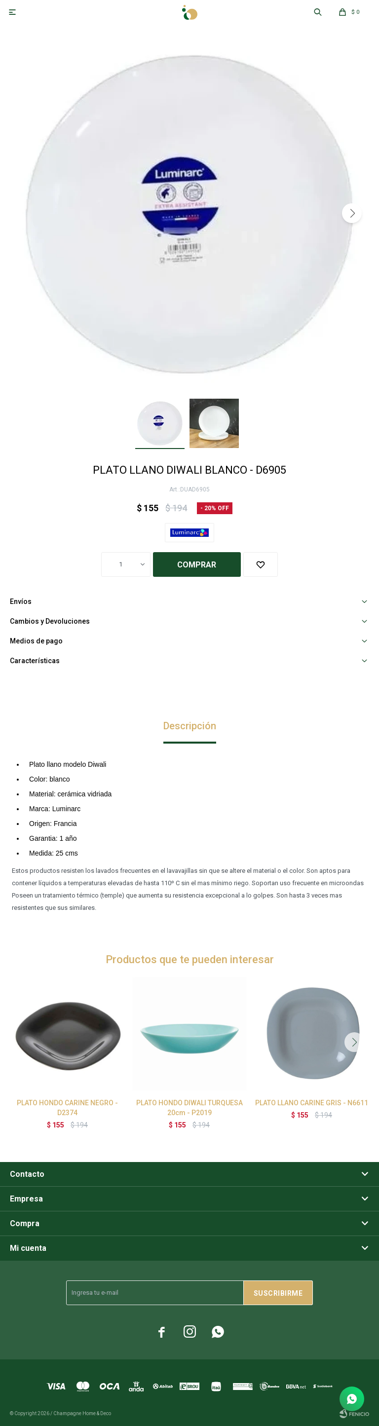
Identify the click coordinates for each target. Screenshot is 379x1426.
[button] (352, 213)
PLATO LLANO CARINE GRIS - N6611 (311, 1103)
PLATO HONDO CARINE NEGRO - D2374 (67, 1108)
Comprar (196, 564)
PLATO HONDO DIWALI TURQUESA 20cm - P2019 (189, 1108)
